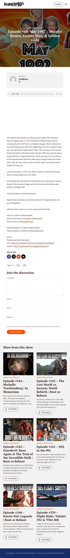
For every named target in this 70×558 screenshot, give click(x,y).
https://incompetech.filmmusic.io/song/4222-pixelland (32, 243)
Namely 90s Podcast (35, 28)
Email (9, 308)
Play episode (11, 409)
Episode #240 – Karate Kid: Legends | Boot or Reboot (17, 516)
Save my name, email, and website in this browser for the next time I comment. (34, 326)
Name (9, 299)
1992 (18, 265)
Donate (58, 4)
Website (9, 317)
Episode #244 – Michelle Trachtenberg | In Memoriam (15, 386)
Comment (10, 278)
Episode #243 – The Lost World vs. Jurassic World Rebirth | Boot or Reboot (50, 388)
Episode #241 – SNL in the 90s (50, 448)
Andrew (30, 47)
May (24, 265)
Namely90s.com (26, 221)
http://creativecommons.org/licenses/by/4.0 (31, 246)
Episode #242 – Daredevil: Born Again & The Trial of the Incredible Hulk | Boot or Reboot (18, 454)
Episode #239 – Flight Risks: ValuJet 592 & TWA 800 (51, 516)
